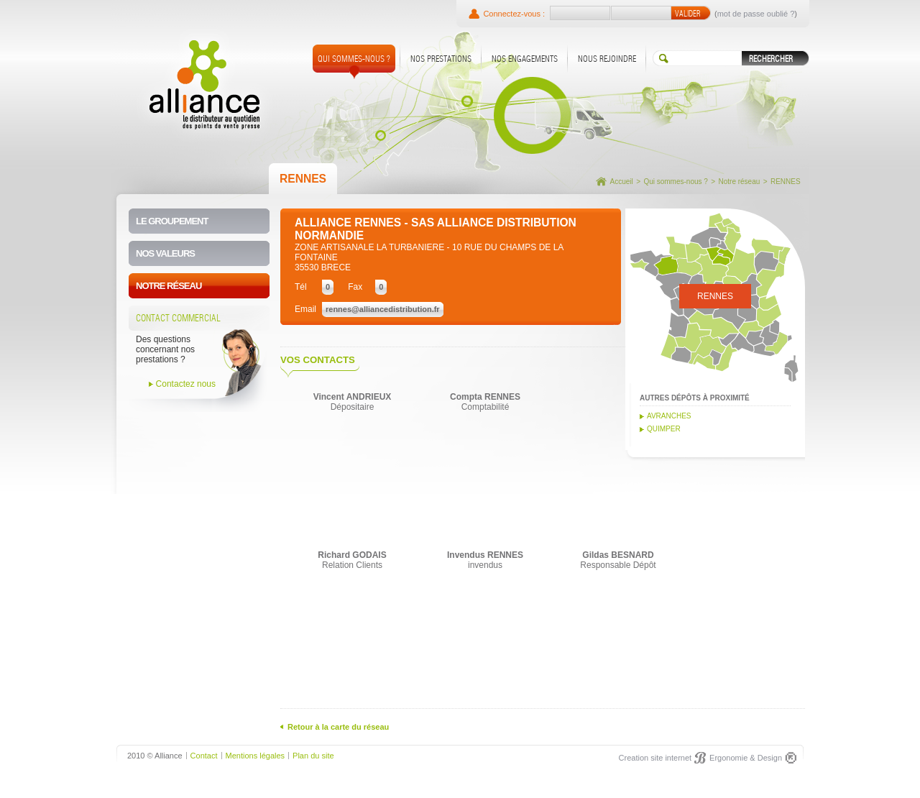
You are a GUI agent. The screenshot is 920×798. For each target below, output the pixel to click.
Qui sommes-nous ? (675, 181)
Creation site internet (655, 757)
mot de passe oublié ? (756, 13)
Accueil (621, 181)
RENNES (785, 181)
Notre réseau (739, 181)
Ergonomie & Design (745, 757)
